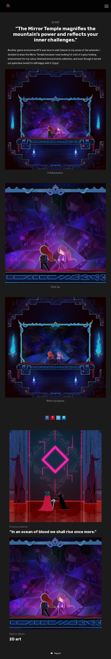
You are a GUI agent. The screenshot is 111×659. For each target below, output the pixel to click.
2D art (55, 22)
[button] (55, 653)
